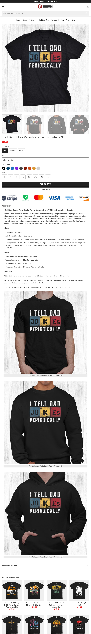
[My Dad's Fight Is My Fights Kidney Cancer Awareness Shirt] (12, 590)
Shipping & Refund (9, 565)
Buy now (45, 190)
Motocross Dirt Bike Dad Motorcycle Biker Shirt (34, 604)
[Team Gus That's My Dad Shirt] (79, 590)
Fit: (5, 146)
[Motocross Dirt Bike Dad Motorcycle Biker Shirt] (34, 590)
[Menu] (3, 6)
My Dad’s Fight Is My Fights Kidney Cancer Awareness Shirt (11, 605)
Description (6, 206)
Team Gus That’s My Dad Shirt (79, 604)
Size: (4, 172)
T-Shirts (32, 20)
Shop (25, 20)
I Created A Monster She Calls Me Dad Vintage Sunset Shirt (57, 605)
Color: (7, 164)
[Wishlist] (84, 6)
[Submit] (86, 13)
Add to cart (45, 184)
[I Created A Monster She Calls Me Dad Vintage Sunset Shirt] (57, 590)
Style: (4, 155)
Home (18, 20)
